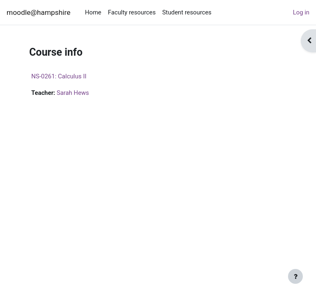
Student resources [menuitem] (186, 12)
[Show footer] (295, 276)
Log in (301, 12)
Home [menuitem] (93, 12)
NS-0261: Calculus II (58, 76)
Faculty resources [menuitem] (132, 12)
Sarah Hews (73, 93)
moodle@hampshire (38, 12)
